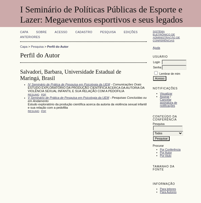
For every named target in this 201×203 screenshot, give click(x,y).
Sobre (41, 32)
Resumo (33, 94)
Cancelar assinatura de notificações (168, 102)
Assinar (165, 96)
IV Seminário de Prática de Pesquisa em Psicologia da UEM (69, 84)
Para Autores (168, 192)
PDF (43, 94)
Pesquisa (108, 32)
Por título (166, 155)
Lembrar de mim (169, 73)
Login (156, 62)
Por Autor (166, 152)
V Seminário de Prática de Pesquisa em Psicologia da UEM (68, 97)
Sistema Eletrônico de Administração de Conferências (166, 36)
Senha (157, 67)
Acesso (61, 32)
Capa (24, 32)
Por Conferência (170, 149)
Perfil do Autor (57, 46)
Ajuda (156, 47)
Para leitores (168, 189)
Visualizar (166, 93)
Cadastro (83, 32)
